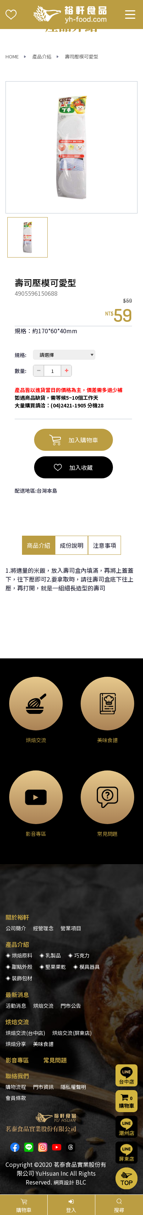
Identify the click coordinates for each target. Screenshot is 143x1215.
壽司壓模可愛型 (81, 56)
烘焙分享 (16, 1043)
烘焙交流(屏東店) (72, 1032)
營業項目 (70, 928)
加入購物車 (73, 439)
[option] (71, 147)
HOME (12, 56)
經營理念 (43, 928)
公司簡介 (16, 928)
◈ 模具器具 (86, 966)
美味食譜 (43, 1043)
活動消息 (16, 1005)
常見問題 (55, 1060)
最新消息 (17, 994)
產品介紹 (41, 56)
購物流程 (16, 1086)
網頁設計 (64, 1182)
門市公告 (70, 1005)
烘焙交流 (43, 1005)
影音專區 (17, 1060)
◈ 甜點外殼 (19, 966)
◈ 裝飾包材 (19, 978)
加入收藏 (73, 467)
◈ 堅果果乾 (52, 966)
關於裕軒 (17, 917)
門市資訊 (43, 1086)
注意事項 (104, 545)
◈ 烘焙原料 (19, 955)
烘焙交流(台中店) (25, 1032)
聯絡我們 (17, 1075)
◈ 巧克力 (78, 955)
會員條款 (16, 1097)
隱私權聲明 (73, 1086)
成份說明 (71, 545)
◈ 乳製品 (50, 955)
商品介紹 (38, 545)
